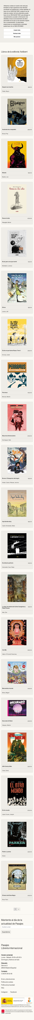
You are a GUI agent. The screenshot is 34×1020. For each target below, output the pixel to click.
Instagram (4, 992)
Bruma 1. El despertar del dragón (10, 478)
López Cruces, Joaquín (8, 814)
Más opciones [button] (17, 36)
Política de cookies (7, 982)
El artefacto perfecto (7, 563)
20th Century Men (7, 766)
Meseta (4, 172)
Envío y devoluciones (8, 979)
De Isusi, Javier (6, 355)
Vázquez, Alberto (6, 725)
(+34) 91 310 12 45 (6, 974)
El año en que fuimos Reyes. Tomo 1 (11, 350)
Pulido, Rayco (5, 91)
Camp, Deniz (5, 770)
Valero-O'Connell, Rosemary (9, 654)
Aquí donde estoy (6, 521)
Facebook (13, 992)
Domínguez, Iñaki (6, 440)
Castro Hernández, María (8, 525)
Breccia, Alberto (6, 396)
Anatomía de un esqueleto (9, 129)
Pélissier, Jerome (14, 482)
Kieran (3, 856)
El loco (4, 307)
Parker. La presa (6, 851)
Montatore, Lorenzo (7, 266)
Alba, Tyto (4, 612)
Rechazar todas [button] (17, 33)
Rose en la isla (6, 218)
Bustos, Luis (5, 177)
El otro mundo (6, 810)
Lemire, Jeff (5, 311)
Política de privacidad (8, 985)
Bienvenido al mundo (7, 688)
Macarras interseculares (8, 435)
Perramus (4, 392)
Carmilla (4, 650)
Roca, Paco (5, 899)
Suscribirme (6, 932)
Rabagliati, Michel (6, 222)
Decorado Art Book (7, 721)
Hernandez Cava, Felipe (8, 567)
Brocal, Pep (5, 133)
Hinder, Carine (5, 482)
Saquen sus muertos (7, 87)
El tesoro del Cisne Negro (8, 895)
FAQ (2, 988)
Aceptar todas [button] (17, 30)
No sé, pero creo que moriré (9, 261)
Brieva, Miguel (5, 692)
